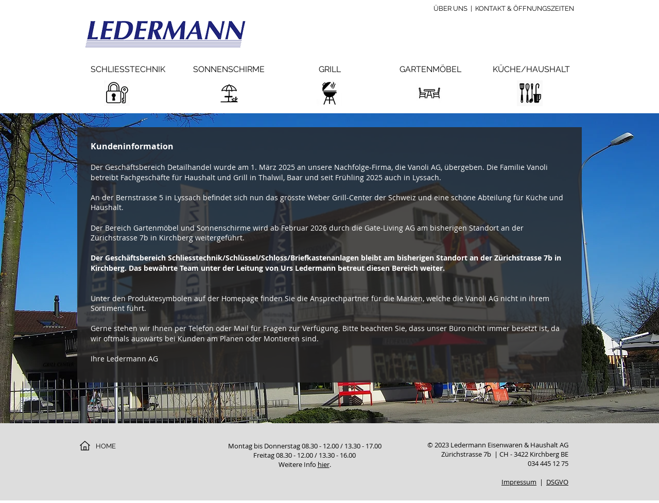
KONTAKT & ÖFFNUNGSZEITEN (524, 8)
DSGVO (557, 482)
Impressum (518, 482)
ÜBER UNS (450, 8)
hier (324, 464)
